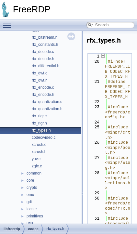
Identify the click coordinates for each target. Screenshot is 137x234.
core (30, 180)
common (34, 173)
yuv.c (36, 159)
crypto (32, 187)
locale (32, 209)
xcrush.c (39, 144)
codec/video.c (43, 137)
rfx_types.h (41, 130)
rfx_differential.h (45, 66)
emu (30, 194)
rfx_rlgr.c (39, 116)
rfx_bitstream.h (44, 37)
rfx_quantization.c (47, 101)
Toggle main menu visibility (8, 22)
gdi (29, 202)
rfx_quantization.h (47, 109)
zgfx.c (37, 166)
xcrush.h (39, 152)
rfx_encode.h (43, 94)
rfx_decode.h (43, 59)
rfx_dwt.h (40, 80)
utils (30, 223)
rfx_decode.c (43, 51)
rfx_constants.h (45, 44)
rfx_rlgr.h (39, 123)
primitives (35, 216)
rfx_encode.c (43, 87)
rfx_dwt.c (39, 73)
